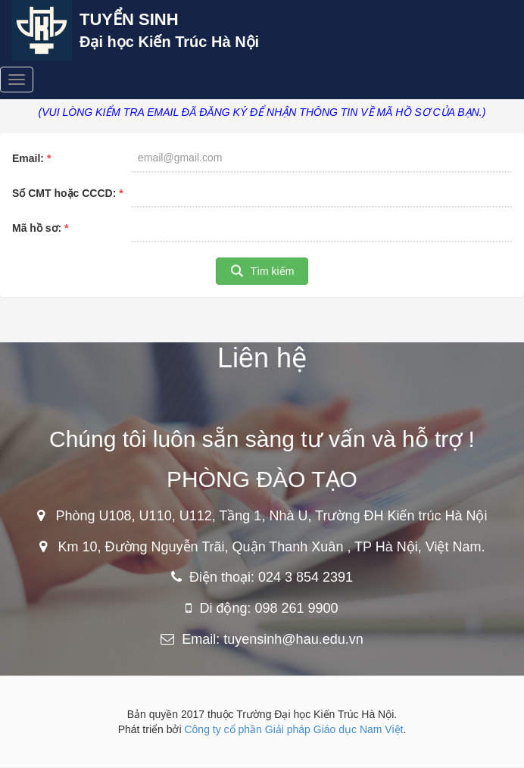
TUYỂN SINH (129, 19)
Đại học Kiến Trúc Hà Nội (169, 41)
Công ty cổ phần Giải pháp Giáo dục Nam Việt (293, 729)
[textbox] (321, 158)
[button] (262, 271)
